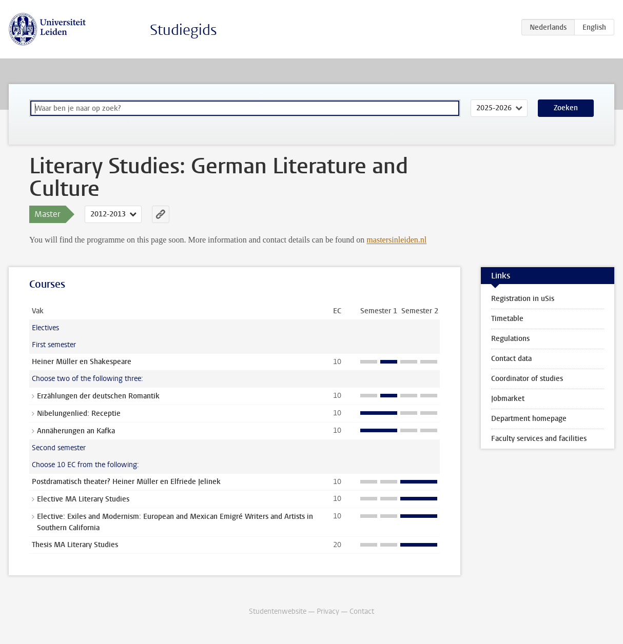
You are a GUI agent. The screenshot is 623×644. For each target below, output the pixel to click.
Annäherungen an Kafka (76, 431)
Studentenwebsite (277, 611)
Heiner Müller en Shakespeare (81, 362)
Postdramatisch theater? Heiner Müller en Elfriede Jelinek (126, 482)
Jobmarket (507, 399)
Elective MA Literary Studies (83, 499)
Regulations (510, 339)
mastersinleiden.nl (396, 239)
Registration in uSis (522, 299)
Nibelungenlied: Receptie (79, 413)
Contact (361, 611)
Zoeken (566, 108)
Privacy (328, 611)
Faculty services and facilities (539, 439)
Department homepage (529, 419)
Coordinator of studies (527, 379)
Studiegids (183, 30)
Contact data (511, 359)
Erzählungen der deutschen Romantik (98, 396)
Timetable (507, 319)
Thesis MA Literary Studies (75, 545)
